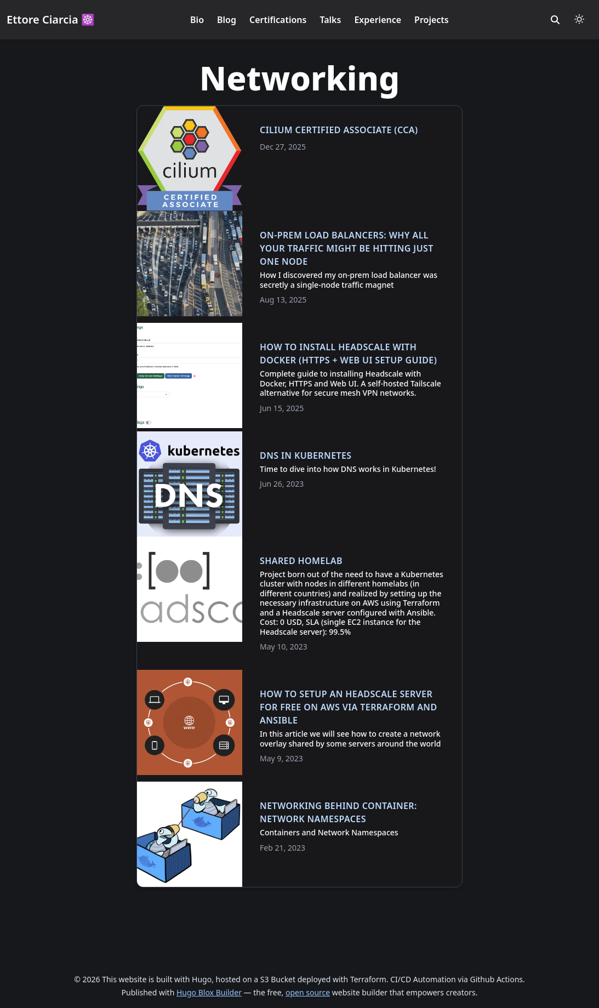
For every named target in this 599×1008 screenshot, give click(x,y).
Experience (377, 20)
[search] (555, 19)
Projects (431, 20)
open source (308, 992)
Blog (226, 20)
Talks (330, 20)
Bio (197, 20)
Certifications (277, 20)
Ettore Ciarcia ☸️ (51, 19)
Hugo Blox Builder (209, 992)
